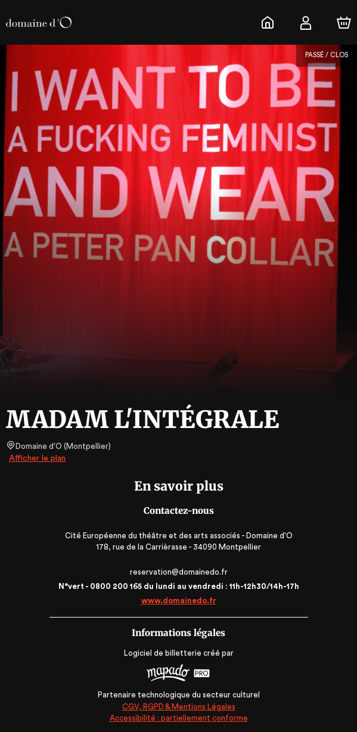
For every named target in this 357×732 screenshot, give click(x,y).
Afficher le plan (36, 458)
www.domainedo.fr (178, 600)
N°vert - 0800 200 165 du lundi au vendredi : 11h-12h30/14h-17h (178, 586)
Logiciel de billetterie (163, 653)
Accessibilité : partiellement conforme (178, 717)
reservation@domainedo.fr (178, 571)
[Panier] (344, 23)
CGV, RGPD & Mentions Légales (178, 705)
